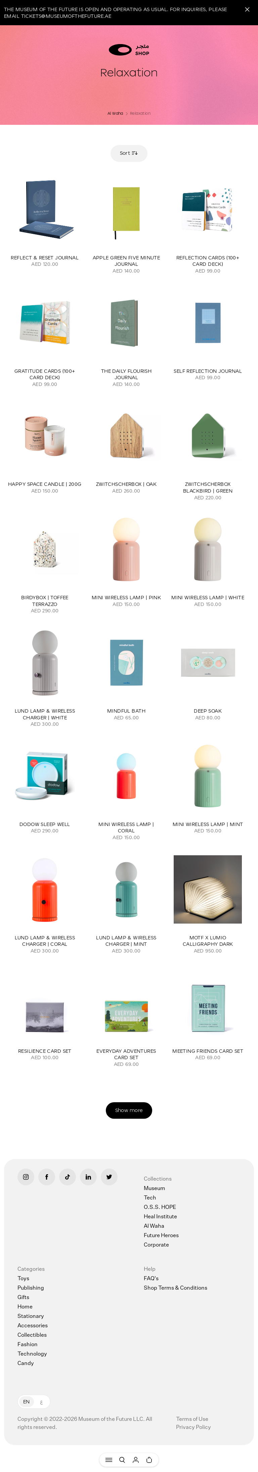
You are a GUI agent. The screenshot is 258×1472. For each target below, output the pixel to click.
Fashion (27, 1345)
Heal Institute (160, 1217)
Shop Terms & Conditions (175, 1288)
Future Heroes (161, 1235)
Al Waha (115, 113)
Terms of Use (192, 1419)
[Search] (122, 1460)
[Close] (247, 9)
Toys (23, 1279)
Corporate (156, 1245)
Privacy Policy (193, 1427)
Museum (154, 1188)
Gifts (23, 1297)
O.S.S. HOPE (160, 1207)
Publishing (30, 1288)
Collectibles (32, 1335)
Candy (25, 1363)
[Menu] (109, 1460)
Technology (32, 1354)
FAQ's (151, 1279)
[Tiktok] (67, 1177)
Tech (150, 1198)
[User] (135, 1460)
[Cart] (149, 1460)
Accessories (32, 1326)
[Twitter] (109, 1177)
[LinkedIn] (88, 1177)
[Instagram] (25, 1177)
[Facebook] (46, 1177)
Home (25, 1307)
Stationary (30, 1316)
